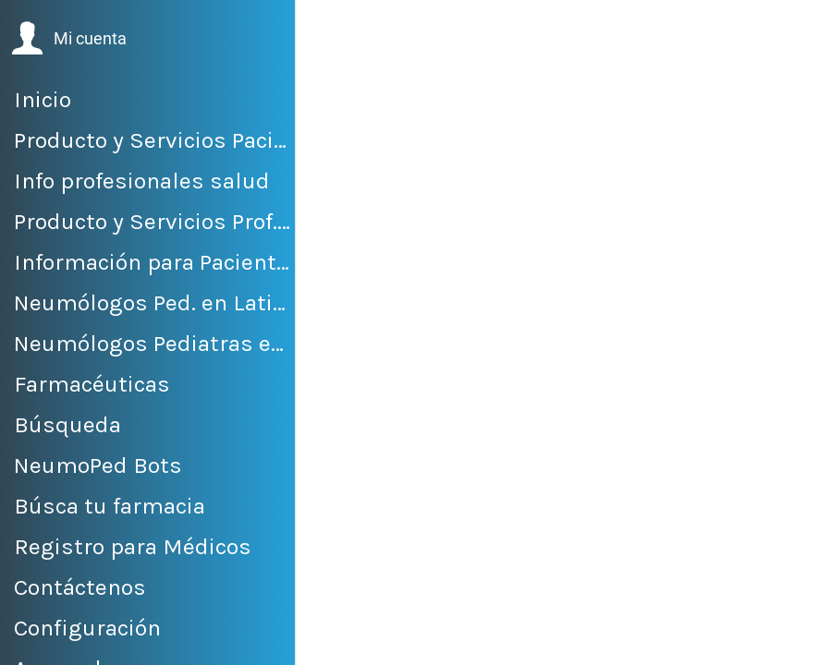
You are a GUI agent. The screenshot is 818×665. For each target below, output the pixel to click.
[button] (69, 38)
